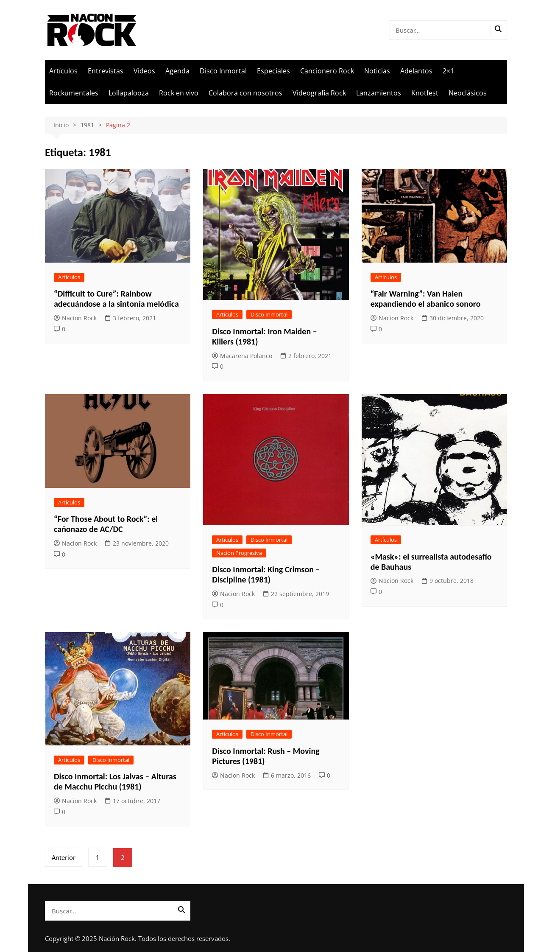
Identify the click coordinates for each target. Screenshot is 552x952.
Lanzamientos (378, 93)
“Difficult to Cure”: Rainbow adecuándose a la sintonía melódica (116, 298)
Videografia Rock (319, 93)
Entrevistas (105, 71)
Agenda (177, 71)
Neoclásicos (468, 93)
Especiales (273, 71)
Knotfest (424, 93)
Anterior (63, 857)
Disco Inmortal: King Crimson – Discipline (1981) (266, 574)
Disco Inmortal (223, 71)
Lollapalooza (129, 93)
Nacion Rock (75, 318)
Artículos (63, 71)
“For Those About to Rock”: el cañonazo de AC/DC (106, 524)
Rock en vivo (178, 93)
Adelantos (416, 71)
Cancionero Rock (327, 71)
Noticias (377, 71)
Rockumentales (73, 93)
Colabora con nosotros (245, 93)
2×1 (448, 71)
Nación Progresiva (239, 553)
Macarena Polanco (242, 356)
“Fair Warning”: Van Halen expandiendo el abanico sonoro (426, 298)
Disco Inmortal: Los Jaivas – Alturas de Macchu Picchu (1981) (115, 781)
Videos (144, 71)
